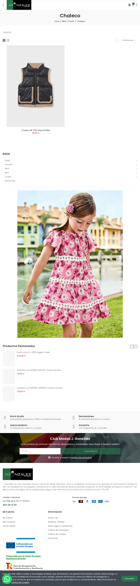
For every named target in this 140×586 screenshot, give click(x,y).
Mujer (7, 160)
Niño (7, 172)
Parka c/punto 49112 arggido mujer (33, 352)
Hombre (9, 164)
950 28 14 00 (10, 504)
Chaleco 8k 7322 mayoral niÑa (35, 130)
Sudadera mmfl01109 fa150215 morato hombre (39, 370)
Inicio (6, 154)
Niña (7, 168)
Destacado (10, 180)
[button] (132, 346)
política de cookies (20, 582)
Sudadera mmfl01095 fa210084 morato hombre (40, 388)
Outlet (8, 176)
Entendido (129, 578)
